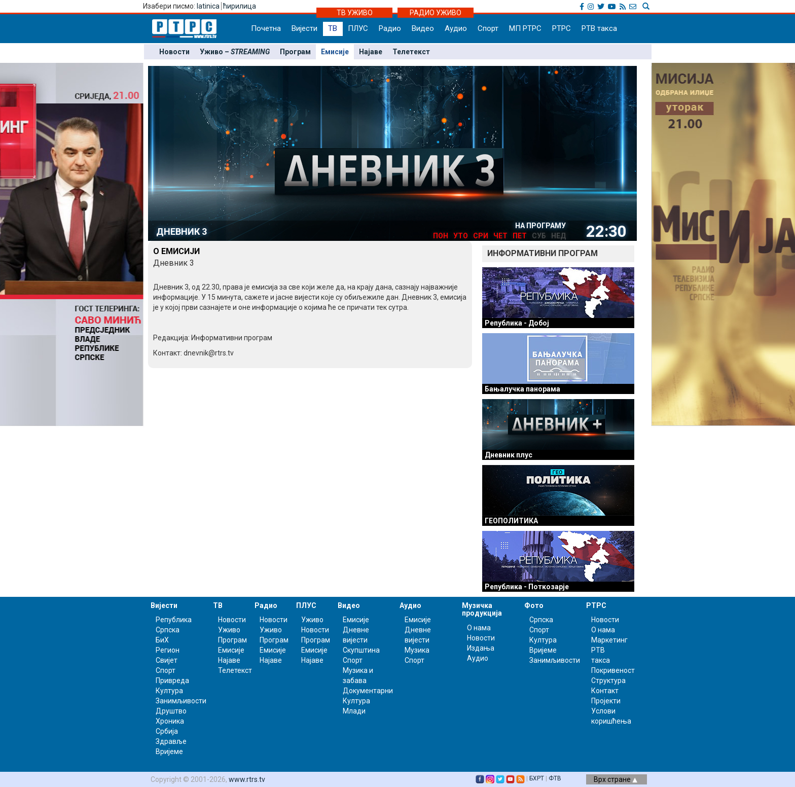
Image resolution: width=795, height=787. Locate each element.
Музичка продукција (482, 609)
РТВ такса (599, 28)
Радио (390, 28)
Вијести (304, 28)
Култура (169, 691)
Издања (480, 648)
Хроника (170, 721)
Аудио (456, 28)
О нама (479, 628)
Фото (534, 605)
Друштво (171, 711)
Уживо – (235, 52)
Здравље (171, 741)
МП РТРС (525, 28)
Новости (174, 52)
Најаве (370, 52)
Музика (417, 650)
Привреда (172, 680)
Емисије (335, 52)
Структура (608, 680)
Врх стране (615, 779)
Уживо (229, 630)
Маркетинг (609, 640)
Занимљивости (181, 701)
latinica (208, 6)
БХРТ (536, 778)
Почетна (266, 28)
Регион (167, 650)
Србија (167, 731)
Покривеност (613, 670)
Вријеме (169, 751)
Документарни (368, 691)
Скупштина (361, 650)
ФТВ (555, 778)
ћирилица (239, 6)
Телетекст (411, 52)
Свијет (166, 660)
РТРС (561, 28)
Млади (354, 711)
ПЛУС (358, 28)
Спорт (488, 28)
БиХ (162, 640)
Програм (295, 52)
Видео (423, 28)
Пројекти (606, 701)
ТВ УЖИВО (355, 13)
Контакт (605, 691)
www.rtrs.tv (247, 779)
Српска (541, 620)
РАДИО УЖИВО (435, 13)
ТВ (332, 28)
